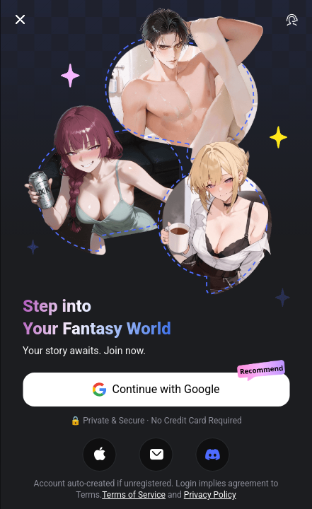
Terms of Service (134, 495)
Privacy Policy (210, 495)
